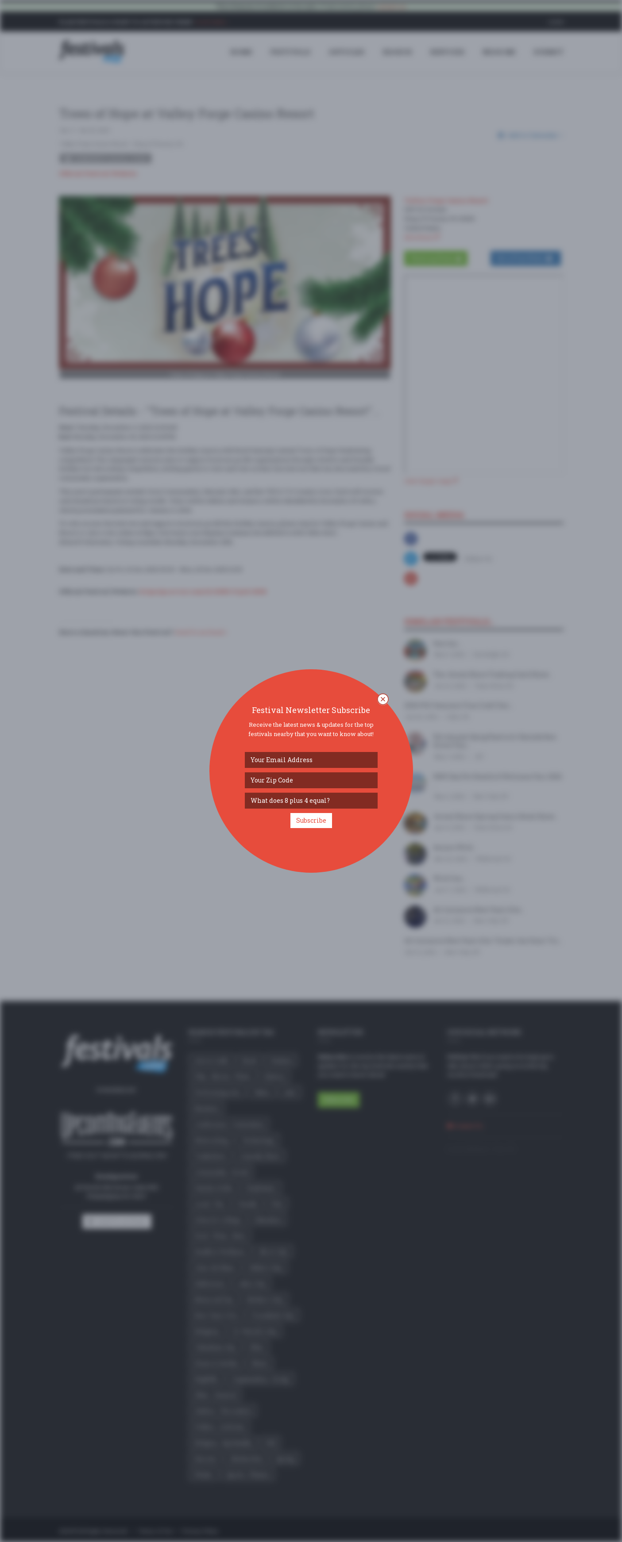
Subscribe (311, 820)
